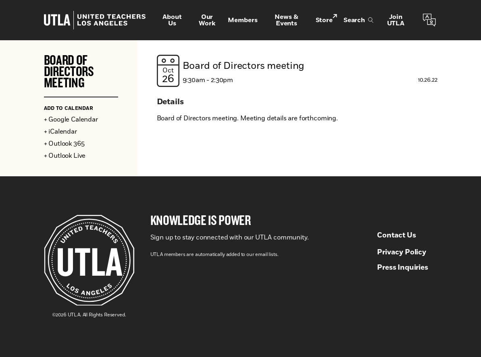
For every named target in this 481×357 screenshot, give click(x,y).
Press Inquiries (402, 267)
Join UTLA (395, 20)
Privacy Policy (401, 252)
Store (326, 19)
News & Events (286, 20)
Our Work (207, 20)
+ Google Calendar (71, 119)
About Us (171, 20)
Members (242, 20)
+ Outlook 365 (64, 143)
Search (358, 20)
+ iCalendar (60, 131)
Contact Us (396, 235)
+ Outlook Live (65, 155)
